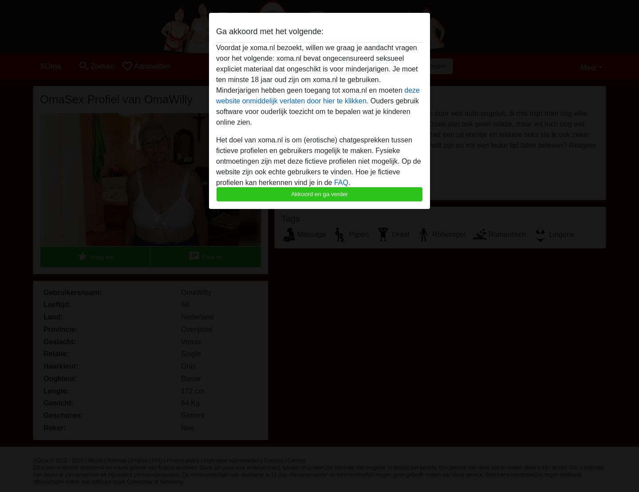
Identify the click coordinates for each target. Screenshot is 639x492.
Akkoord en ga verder (319, 194)
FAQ (341, 182)
